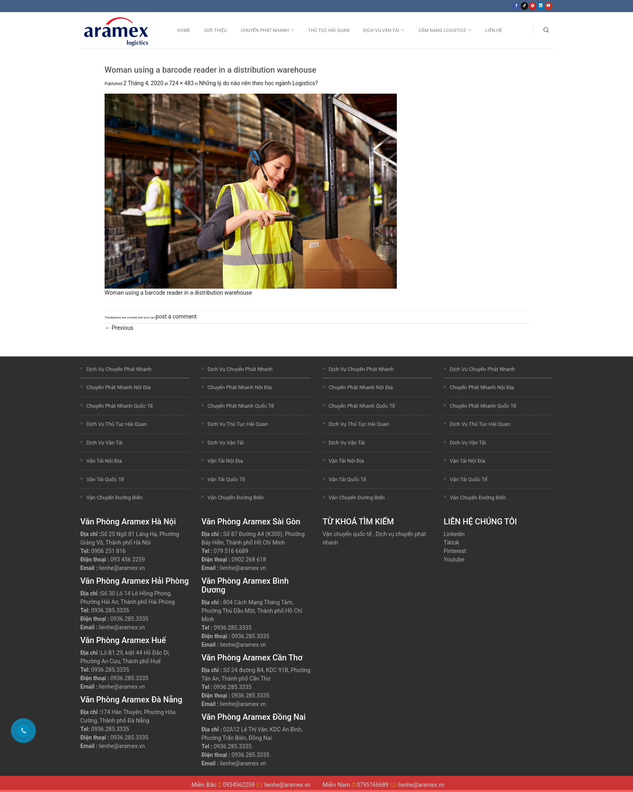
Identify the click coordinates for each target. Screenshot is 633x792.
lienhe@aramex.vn (122, 568)
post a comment (176, 316)
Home (183, 30)
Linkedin (454, 534)
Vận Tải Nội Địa (104, 461)
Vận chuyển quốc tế (347, 534)
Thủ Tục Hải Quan (329, 30)
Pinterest (455, 551)
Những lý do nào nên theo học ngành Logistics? (258, 83)
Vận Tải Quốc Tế (105, 479)
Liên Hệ (493, 30)
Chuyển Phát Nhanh (267, 30)
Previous (119, 328)
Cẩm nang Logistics (445, 30)
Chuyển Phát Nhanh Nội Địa (118, 387)
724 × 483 (181, 83)
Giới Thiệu (215, 30)
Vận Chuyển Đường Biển (114, 497)
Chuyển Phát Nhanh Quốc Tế (119, 406)
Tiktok (451, 542)
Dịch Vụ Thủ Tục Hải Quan (116, 424)
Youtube (454, 559)
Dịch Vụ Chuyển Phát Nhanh (118, 369)
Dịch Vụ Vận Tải (384, 30)
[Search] (546, 30)
